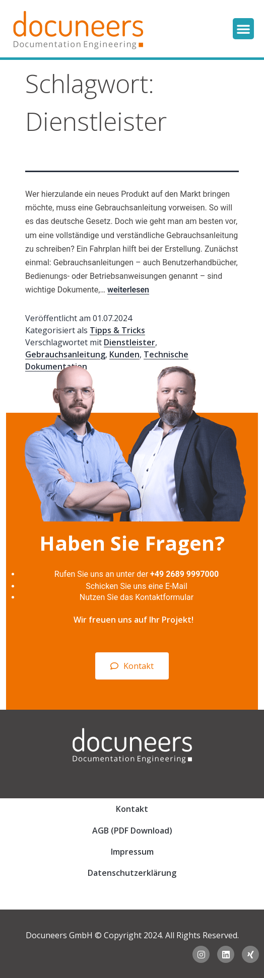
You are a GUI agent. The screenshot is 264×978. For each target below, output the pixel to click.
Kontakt (132, 808)
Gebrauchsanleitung (65, 354)
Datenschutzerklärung (132, 872)
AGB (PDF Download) (132, 830)
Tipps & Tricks (117, 330)
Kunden (124, 354)
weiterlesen (128, 289)
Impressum (132, 851)
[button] (243, 28)
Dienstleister (129, 342)
